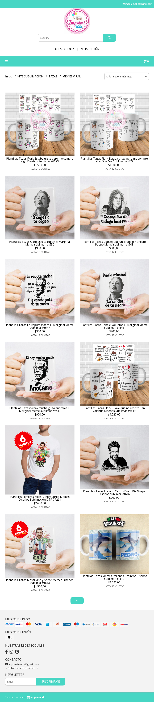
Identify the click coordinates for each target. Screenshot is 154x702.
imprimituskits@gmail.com (22, 664)
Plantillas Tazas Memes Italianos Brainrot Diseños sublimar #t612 (114, 577)
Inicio (9, 76)
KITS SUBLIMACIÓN (30, 76)
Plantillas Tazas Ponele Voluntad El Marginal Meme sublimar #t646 (114, 326)
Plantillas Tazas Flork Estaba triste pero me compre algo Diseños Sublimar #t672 (114, 160)
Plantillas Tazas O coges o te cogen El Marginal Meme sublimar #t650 (39, 243)
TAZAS (53, 76)
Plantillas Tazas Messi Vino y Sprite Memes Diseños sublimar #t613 (39, 581)
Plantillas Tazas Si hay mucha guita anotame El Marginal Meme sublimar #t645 (39, 409)
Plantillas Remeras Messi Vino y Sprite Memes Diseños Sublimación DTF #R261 (40, 498)
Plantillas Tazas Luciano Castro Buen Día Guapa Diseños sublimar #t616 (114, 492)
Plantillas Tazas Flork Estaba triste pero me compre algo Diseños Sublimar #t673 (39, 160)
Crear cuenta (64, 49)
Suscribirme (50, 681)
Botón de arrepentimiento (21, 668)
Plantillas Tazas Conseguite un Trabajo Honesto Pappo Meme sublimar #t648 (114, 243)
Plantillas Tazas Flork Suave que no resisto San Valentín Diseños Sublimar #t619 (114, 409)
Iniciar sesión (89, 49)
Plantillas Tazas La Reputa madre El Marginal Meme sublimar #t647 (40, 326)
